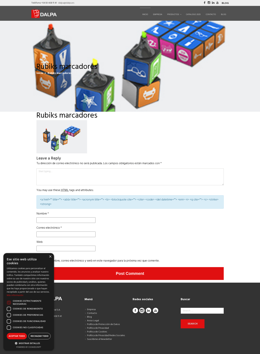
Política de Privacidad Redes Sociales (106, 335)
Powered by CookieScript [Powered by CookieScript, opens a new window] (28, 347)
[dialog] (28, 302)
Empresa (91, 309)
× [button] (50, 256)
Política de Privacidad (98, 328)
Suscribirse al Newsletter (99, 339)
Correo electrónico (49, 228)
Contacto (92, 313)
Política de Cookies (97, 332)
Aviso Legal (93, 321)
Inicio (39, 73)
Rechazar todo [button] (39, 336)
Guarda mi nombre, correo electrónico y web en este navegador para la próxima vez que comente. (97, 260)
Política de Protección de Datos (103, 324)
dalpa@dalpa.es (66, 3)
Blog (225, 3)
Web (39, 242)
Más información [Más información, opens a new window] (15, 295)
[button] (29, 343)
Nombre (42, 213)
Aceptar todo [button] (17, 336)
